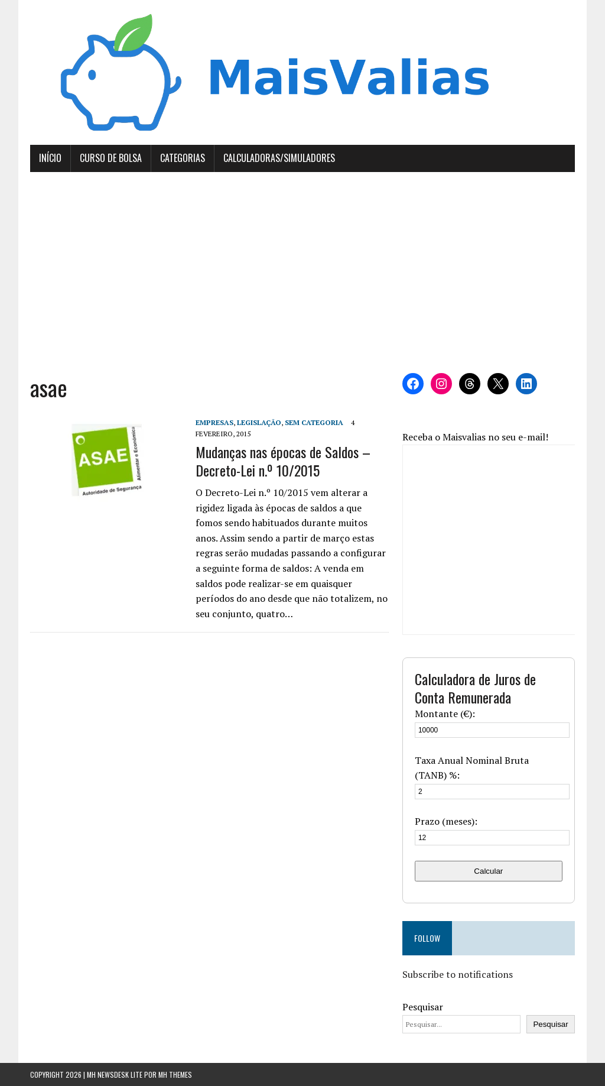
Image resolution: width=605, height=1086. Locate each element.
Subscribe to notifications (457, 974)
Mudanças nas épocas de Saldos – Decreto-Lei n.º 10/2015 (283, 461)
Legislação (259, 422)
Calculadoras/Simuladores (279, 158)
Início (50, 158)
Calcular (488, 871)
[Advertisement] (302, 272)
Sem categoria (314, 422)
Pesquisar (422, 1006)
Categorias (182, 158)
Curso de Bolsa (111, 158)
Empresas (214, 422)
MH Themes (175, 1074)
